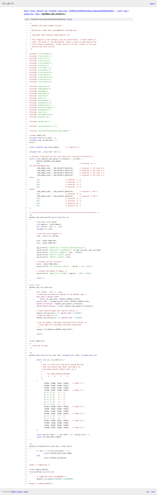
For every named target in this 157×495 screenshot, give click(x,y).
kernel (40, 10)
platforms (29, 14)
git (46, 10)
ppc (126, 10)
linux (26, 10)
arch (120, 10)
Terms (25, 492)
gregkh (52, 10)
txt (147, 492)
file (69, 19)
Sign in (152, 3)
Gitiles (13, 492)
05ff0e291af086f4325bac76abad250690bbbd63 (91, 10)
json (153, 492)
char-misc (62, 10)
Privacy (19, 492)
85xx (37, 14)
